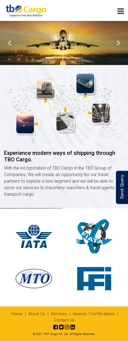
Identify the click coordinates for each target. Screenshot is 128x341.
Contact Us (64, 320)
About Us (36, 313)
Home (17, 313)
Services (59, 313)
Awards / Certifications (94, 313)
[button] (9, 43)
